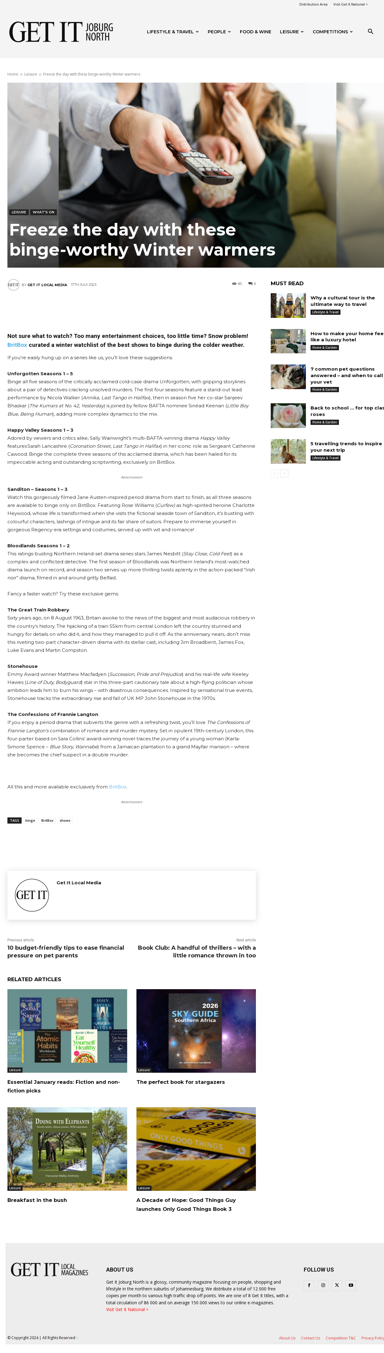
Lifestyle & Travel (173, 32)
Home (12, 74)
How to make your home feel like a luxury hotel (343, 337)
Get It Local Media (47, 285)
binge (30, 820)
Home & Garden (324, 347)
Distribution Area (313, 4)
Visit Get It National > (350, 4)
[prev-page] (274, 474)
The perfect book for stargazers (194, 1081)
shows (65, 820)
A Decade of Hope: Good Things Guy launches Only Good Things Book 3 (194, 1208)
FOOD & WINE (255, 32)
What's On (43, 212)
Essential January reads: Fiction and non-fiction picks (65, 1086)
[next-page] (284, 474)
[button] (370, 32)
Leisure (292, 32)
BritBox (17, 344)
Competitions (333, 32)
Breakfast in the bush (47, 1199)
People (219, 32)
